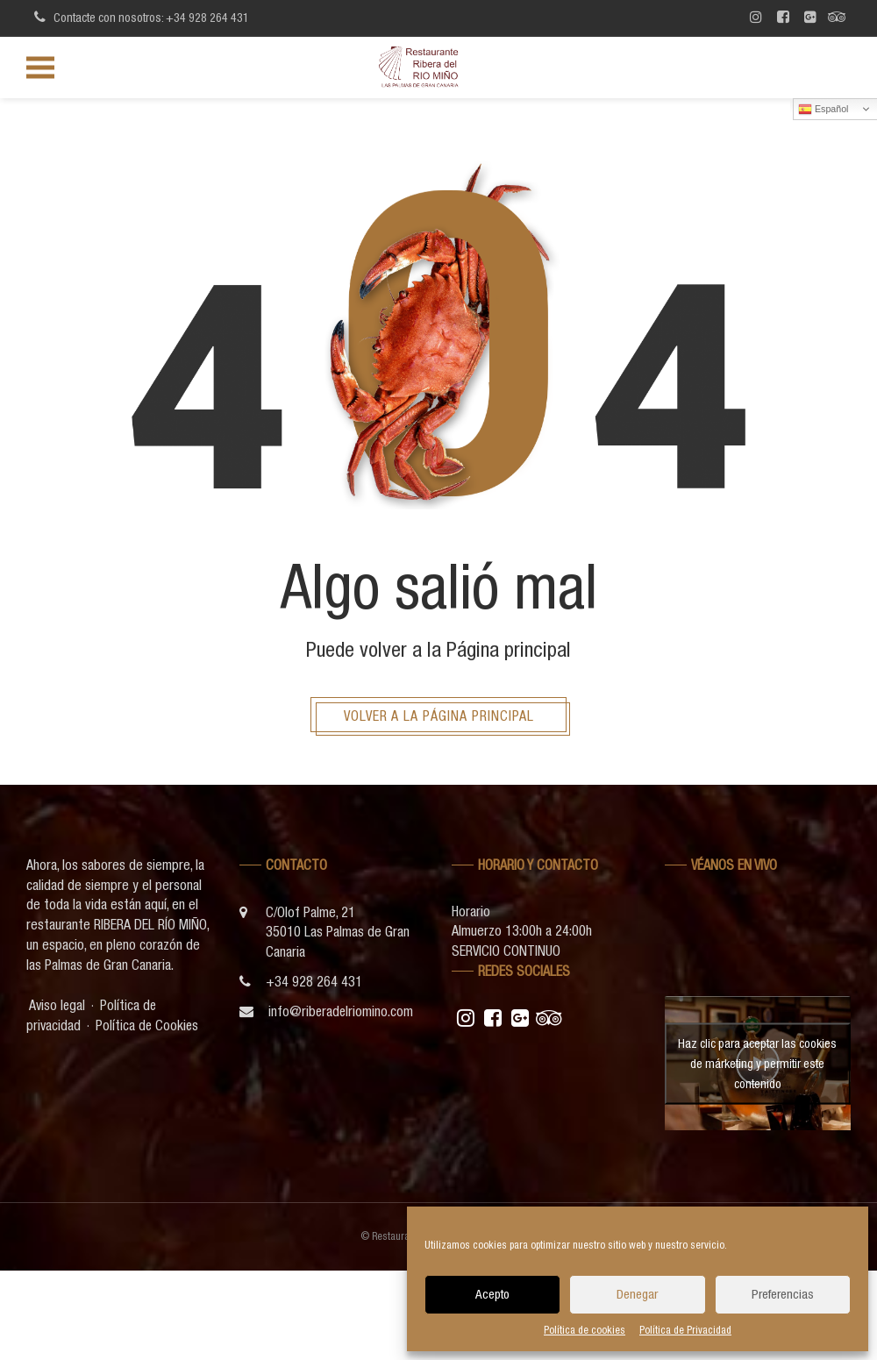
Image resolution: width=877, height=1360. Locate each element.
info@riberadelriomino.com (341, 1012)
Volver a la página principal (439, 715)
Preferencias (783, 1293)
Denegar (637, 1293)
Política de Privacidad (685, 1330)
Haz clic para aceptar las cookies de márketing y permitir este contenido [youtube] (757, 1063)
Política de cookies (584, 1330)
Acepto (492, 1293)
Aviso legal (58, 1005)
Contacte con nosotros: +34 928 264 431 (139, 16)
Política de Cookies (148, 1025)
